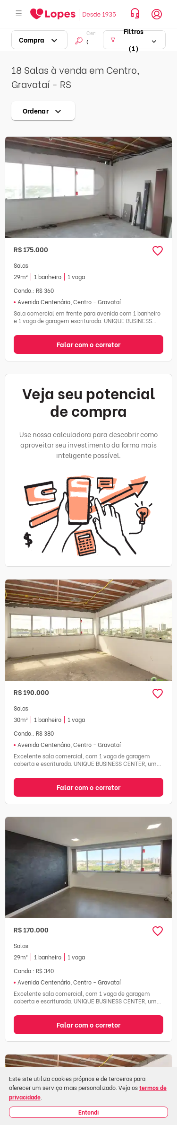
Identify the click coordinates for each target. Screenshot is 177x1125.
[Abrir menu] (19, 14)
